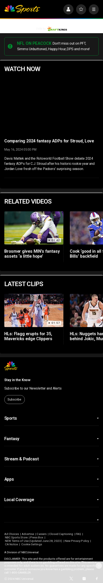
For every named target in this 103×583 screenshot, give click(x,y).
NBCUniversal (30, 552)
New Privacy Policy (77, 540)
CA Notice (11, 544)
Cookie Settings (31, 544)
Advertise (28, 534)
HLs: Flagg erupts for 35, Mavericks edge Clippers (28, 336)
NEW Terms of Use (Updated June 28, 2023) (33, 540)
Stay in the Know (17, 380)
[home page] (22, 9)
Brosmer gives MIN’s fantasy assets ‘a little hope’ (32, 254)
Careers (41, 534)
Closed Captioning (61, 534)
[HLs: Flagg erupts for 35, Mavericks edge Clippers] (33, 310)
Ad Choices (11, 534)
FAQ (78, 534)
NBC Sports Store (16, 537)
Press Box (36, 537)
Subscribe (14, 399)
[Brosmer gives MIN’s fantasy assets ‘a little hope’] (33, 228)
